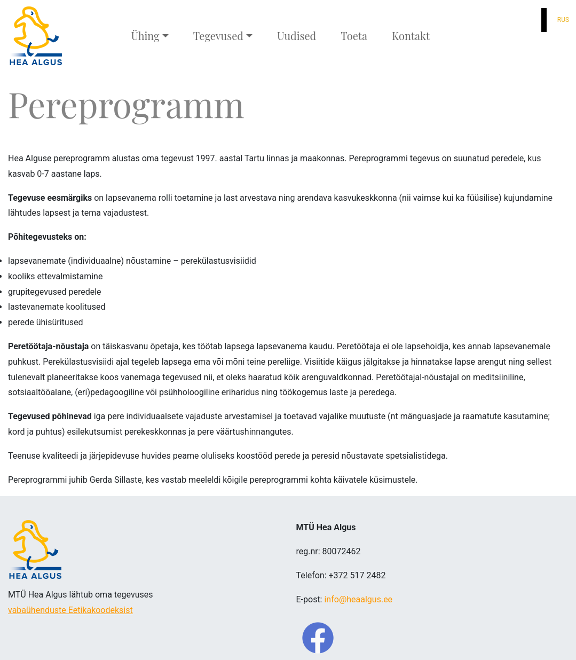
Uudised (296, 35)
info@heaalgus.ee (358, 599)
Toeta (354, 35)
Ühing (145, 35)
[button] (529, 20)
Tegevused (218, 35)
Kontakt (411, 35)
